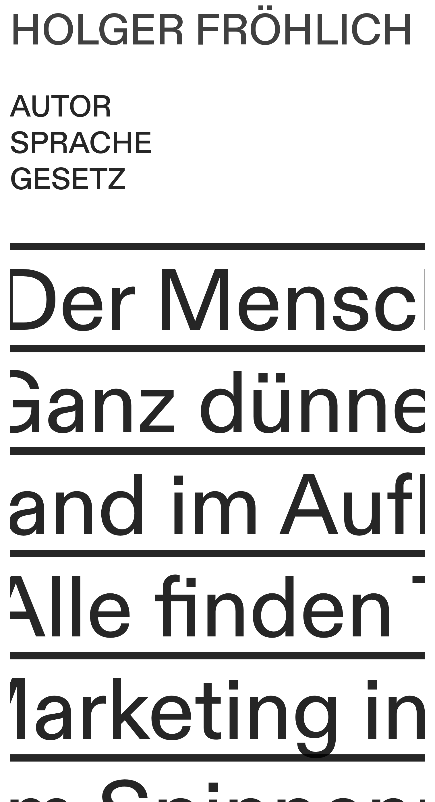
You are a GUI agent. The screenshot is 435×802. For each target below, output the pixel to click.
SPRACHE (81, 144)
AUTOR (61, 107)
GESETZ (68, 180)
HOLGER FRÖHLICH (211, 31)
